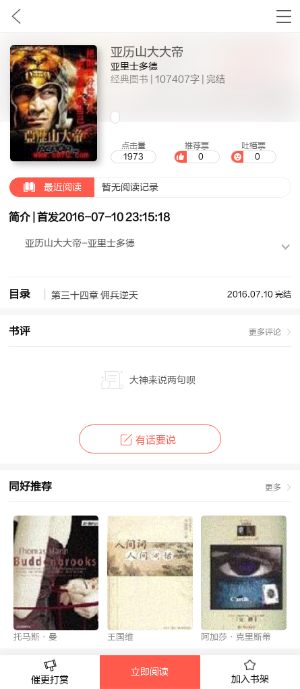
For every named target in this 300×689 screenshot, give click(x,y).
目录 (19, 294)
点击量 (133, 152)
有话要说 (150, 440)
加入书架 (250, 672)
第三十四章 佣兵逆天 (94, 295)
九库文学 (16, 16)
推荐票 (197, 152)
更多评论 (265, 332)
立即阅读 (150, 672)
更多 (273, 487)
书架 (283, 16)
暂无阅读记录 (83, 187)
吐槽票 (253, 152)
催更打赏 (50, 672)
